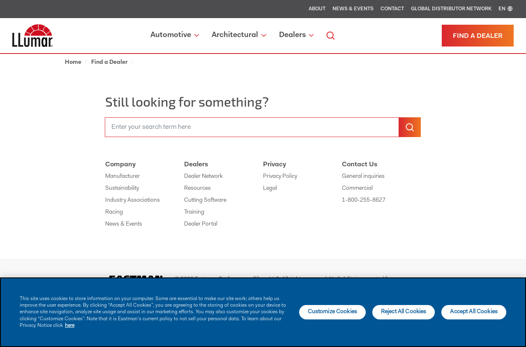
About (317, 9)
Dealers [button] (296, 35)
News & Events (353, 9)
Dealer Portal (200, 224)
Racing (114, 212)
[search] (330, 36)
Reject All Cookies (404, 312)
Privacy (274, 164)
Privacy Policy (280, 176)
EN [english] (506, 9)
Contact (392, 9)
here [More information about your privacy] (69, 325)
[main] (263, 312)
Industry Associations (132, 200)
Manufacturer (122, 176)
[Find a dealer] (478, 36)
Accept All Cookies (474, 312)
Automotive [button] (174, 35)
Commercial (357, 188)
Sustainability (122, 188)
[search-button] (410, 127)
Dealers (196, 164)
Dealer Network (203, 176)
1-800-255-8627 (363, 200)
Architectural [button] (239, 35)
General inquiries (363, 176)
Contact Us (359, 164)
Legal (270, 188)
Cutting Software (205, 200)
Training (194, 212)
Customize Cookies (332, 312)
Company (120, 164)
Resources (197, 188)
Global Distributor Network (451, 9)
